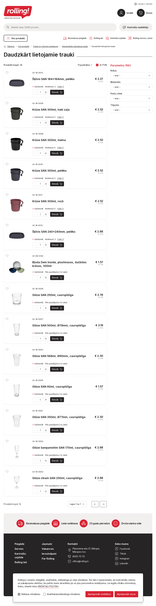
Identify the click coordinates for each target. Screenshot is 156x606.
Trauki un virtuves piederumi (45, 46)
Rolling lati (21, 562)
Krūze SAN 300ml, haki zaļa (51, 109)
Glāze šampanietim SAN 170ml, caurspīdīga (61, 447)
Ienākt (129, 13)
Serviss (19, 548)
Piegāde (19, 543)
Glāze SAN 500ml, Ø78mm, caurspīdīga (59, 325)
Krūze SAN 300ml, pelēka (49, 170)
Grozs (149, 13)
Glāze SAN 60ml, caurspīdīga (52, 386)
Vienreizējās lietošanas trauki (75, 46)
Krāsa (113, 70)
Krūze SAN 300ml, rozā (48, 201)
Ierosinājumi (49, 553)
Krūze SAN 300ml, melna (49, 140)
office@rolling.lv (78, 561)
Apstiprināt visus (126, 594)
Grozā (57, 92)
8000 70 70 (76, 556)
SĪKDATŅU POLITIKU (48, 586)
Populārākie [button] (85, 65)
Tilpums (114, 105)
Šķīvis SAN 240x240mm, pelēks (53, 231)
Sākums (10, 46)
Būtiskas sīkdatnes (30, 594)
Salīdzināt (37, 87)
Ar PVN (103, 65)
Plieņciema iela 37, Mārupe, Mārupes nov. (84, 550)
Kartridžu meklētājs (135, 27)
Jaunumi (47, 543)
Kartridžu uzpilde (20, 555)
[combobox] (131, 75)
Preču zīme (116, 93)
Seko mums (122, 543)
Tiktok (120, 554)
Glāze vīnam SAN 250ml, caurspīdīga (57, 478)
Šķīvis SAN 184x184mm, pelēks (53, 79)
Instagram (122, 558)
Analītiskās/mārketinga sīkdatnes (63, 594)
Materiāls (115, 82)
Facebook (122, 549)
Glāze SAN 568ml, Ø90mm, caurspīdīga (59, 356)
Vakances (48, 548)
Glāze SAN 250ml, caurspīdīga (52, 295)
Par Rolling (48, 558)
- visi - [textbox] (116, 75)
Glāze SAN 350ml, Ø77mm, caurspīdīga (58, 417)
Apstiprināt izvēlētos (99, 594)
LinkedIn (121, 563)
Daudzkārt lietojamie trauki (103, 46)
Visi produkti (15, 38)
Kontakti (73, 543)
